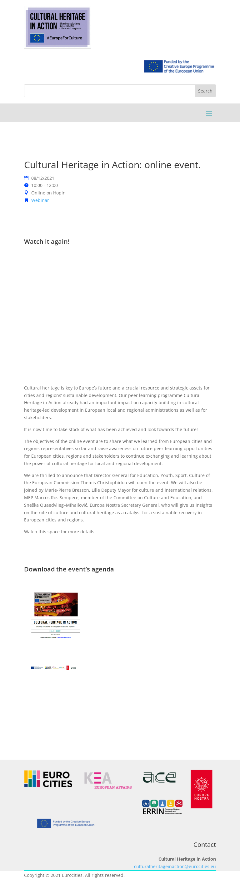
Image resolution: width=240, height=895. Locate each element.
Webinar (40, 200)
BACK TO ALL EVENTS (120, 726)
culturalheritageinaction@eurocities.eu (175, 866)
